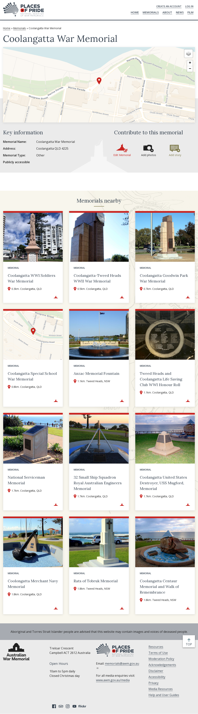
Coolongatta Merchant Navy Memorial (33, 584)
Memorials (151, 12)
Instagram (68, 706)
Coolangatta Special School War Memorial (32, 376)
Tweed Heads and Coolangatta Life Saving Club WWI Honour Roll (161, 379)
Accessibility (156, 677)
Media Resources (160, 689)
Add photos (148, 155)
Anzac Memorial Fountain (96, 373)
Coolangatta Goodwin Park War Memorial (164, 278)
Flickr (82, 706)
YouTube (74, 706)
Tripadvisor (61, 706)
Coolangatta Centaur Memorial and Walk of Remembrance (159, 587)
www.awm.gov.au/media (113, 680)
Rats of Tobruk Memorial (96, 581)
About (167, 12)
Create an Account (169, 6)
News (180, 12)
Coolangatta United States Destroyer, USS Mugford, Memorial (163, 483)
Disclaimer (155, 671)
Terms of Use (158, 653)
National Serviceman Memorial (26, 480)
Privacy (153, 683)
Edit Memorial (122, 155)
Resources (155, 647)
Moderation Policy (161, 659)
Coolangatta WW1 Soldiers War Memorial (31, 278)
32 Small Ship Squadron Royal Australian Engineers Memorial (98, 483)
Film (190, 12)
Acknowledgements (162, 665)
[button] (99, 81)
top (189, 644)
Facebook (54, 706)
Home (135, 12)
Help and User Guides (163, 695)
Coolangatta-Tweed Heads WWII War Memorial (97, 278)
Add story (175, 155)
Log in (189, 6)
